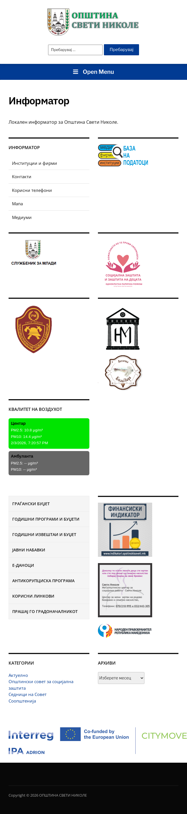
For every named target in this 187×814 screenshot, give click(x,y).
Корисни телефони (32, 190)
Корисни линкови (33, 596)
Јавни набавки (28, 550)
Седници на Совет (28, 694)
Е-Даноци (23, 565)
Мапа (17, 203)
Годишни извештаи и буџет (44, 534)
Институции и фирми (34, 163)
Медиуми (22, 217)
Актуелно (18, 675)
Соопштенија (22, 701)
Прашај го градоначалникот (45, 611)
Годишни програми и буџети (45, 519)
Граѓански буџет (31, 503)
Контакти (21, 176)
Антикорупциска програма (43, 580)
